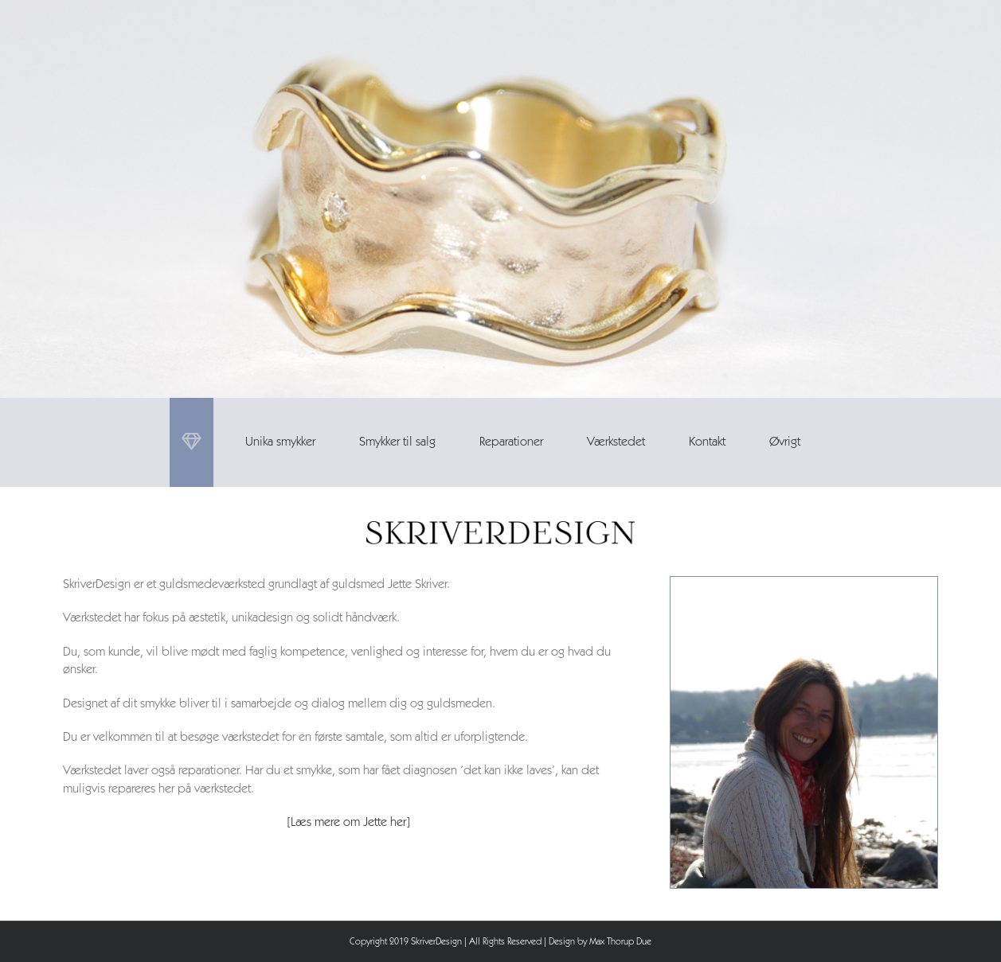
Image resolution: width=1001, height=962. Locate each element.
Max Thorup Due (620, 942)
